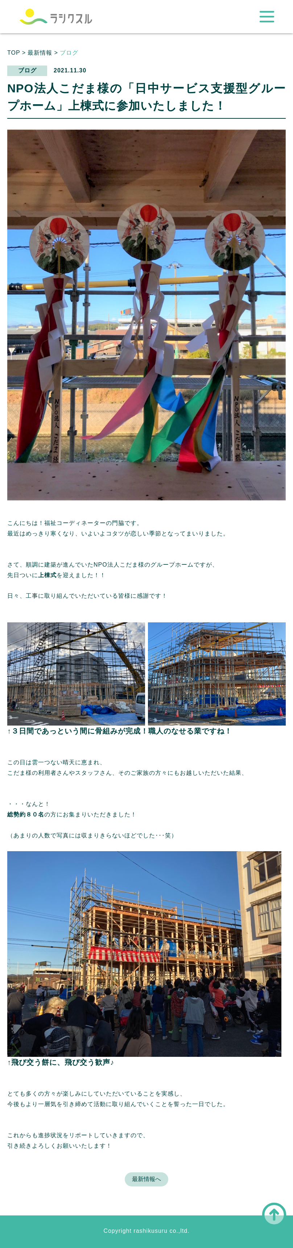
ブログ (69, 53)
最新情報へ (146, 1179)
